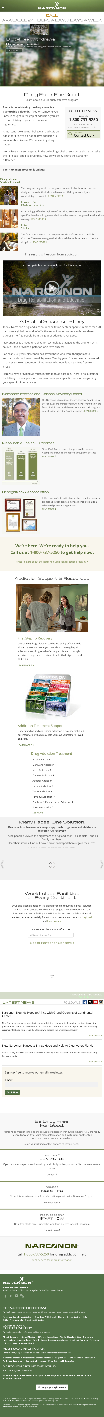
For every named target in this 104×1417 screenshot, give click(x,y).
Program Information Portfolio (38, 1357)
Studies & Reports (79, 1340)
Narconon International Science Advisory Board (42, 394)
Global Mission (28, 1337)
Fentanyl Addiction (42, 796)
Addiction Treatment (13, 1361)
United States (25, 1375)
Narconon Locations (12, 1378)
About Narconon (11, 1337)
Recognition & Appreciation (25, 492)
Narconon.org (9, 1375)
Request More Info (64, 1357)
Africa (88, 1375)
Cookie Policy (67, 1398)
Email (8, 1080)
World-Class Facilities (70, 1337)
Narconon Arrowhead (51, 995)
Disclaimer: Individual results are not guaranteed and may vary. (35, 1400)
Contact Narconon (84, 1357)
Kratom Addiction (41, 807)
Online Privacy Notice (51, 1398)
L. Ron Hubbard (26, 1343)
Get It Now (12, 1092)
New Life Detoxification (33, 203)
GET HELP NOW (83, 111)
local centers (54, 921)
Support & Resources (36, 1361)
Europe (38, 1375)
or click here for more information (52, 1260)
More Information (11, 1357)
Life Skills (25, 226)
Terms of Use (78, 1398)
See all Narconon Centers (51, 942)
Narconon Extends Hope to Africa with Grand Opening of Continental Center (47, 1014)
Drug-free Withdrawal (10, 180)
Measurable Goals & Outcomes (28, 443)
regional (87, 917)
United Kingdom (52, 1375)
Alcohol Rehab (40, 759)
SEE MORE (37, 812)
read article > (95, 1035)
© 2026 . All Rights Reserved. (22, 1398)
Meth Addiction (40, 770)
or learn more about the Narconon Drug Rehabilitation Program (51, 561)
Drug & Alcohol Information (61, 1361)
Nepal (80, 1375)
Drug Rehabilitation (34, 1320)
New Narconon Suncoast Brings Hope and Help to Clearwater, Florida (48, 1045)
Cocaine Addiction (42, 775)
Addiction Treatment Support (41, 725)
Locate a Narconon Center (51, 929)
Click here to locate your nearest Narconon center (82, 125)
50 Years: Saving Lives (48, 1337)
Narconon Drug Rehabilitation (17, 1317)
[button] (52, 1388)
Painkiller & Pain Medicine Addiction (51, 802)
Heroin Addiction (41, 786)
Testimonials (16, 1320)
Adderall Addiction (42, 780)
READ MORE (54, 196)
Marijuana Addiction (43, 764)
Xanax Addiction (41, 791)
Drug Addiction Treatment (51, 753)
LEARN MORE (25, 665)
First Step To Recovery (35, 638)
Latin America (68, 1375)
